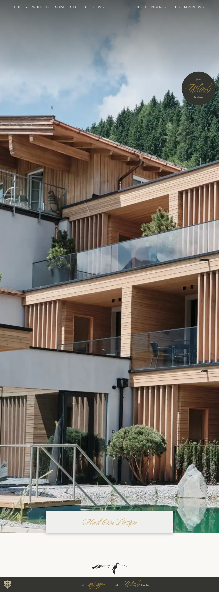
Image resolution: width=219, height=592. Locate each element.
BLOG (180, 7)
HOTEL (15, 7)
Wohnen (35, 7)
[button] (7, 584)
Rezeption (197, 7)
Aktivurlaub (60, 7)
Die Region (87, 7)
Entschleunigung (153, 7)
